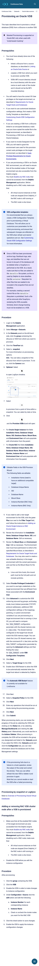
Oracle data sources (28, 11)
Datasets (16, 11)
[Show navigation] (34, 961)
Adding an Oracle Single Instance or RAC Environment (20, 526)
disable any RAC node (22, 177)
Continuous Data (17, 4)
